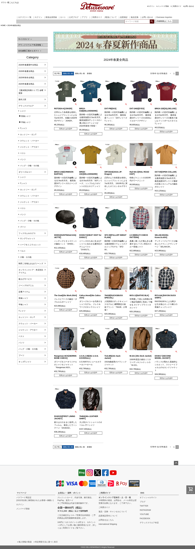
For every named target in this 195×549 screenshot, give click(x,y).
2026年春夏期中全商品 (28, 65)
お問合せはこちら (106, 520)
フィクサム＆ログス (27, 233)
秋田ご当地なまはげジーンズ (31, 263)
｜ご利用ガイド (95, 17)
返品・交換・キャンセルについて (113, 511)
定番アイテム (24, 292)
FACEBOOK (145, 518)
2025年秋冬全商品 (26, 77)
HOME (3, 25)
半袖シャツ (26, 122)
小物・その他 (25, 257)
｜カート (62, 17)
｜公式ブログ (73, 17)
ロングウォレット (27, 238)
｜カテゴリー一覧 (23, 17)
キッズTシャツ (25, 362)
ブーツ (23, 227)
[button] (170, 74)
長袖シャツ (26, 116)
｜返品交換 (133, 17)
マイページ (21, 493)
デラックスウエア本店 (149, 523)
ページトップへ (176, 463)
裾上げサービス (25, 279)
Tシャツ (23, 128)
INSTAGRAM (145, 510)
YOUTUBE (144, 514)
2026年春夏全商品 (26, 71)
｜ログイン (37, 17)
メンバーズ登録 (163, 6)
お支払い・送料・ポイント (69, 493)
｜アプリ (83, 17)
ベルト (23, 251)
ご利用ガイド (176, 6)
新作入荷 (22, 99)
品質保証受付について (108, 516)
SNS (142, 493)
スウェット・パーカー (29, 141)
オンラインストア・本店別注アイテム (31, 271)
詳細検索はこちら (164, 21)
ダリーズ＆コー (25, 172)
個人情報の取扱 (25, 542)
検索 (152, 21)
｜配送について (110, 17)
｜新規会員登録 (50, 17)
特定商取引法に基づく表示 (46, 542)
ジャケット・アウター (29, 147)
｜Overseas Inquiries (163, 17)
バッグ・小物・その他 (29, 166)
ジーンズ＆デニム (26, 285)
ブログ (142, 502)
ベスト (23, 153)
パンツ (23, 159)
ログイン (151, 6)
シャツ (23, 111)
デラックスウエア (26, 106)
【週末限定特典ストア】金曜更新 (31, 91)
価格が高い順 (80, 73)
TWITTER (144, 506)
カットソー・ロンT (28, 134)
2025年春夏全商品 (26, 84)
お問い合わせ (189, 6)
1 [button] (173, 73)
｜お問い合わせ (146, 17)
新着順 (89, 73)
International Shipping (108, 524)
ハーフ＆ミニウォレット (30, 245)
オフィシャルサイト (148, 497)
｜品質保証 (123, 17)
